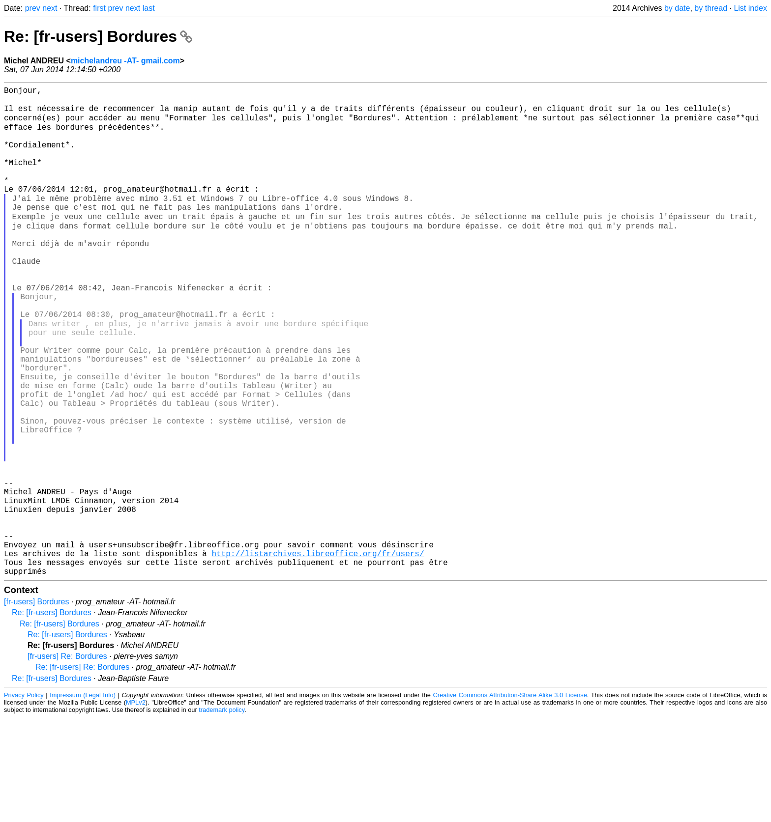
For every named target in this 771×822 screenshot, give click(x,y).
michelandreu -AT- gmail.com (125, 61)
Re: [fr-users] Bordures (98, 36)
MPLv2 (136, 807)
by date (677, 8)
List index (750, 8)
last (149, 8)
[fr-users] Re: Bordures (67, 761)
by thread (710, 8)
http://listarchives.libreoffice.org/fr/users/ (317, 654)
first (99, 8)
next (49, 8)
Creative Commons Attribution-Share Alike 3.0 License (510, 799)
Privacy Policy (24, 799)
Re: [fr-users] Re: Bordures (82, 771)
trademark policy (221, 814)
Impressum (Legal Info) (83, 799)
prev (32, 8)
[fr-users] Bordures (36, 706)
